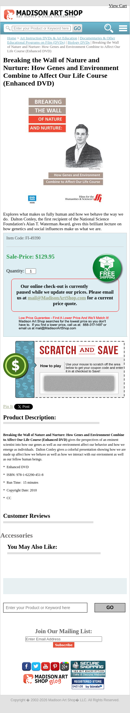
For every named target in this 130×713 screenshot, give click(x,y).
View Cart (118, 5)
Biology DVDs (78, 42)
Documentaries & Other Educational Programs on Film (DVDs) (61, 40)
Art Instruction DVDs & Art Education (48, 38)
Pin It (8, 406)
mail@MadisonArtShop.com (57, 298)
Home (11, 38)
